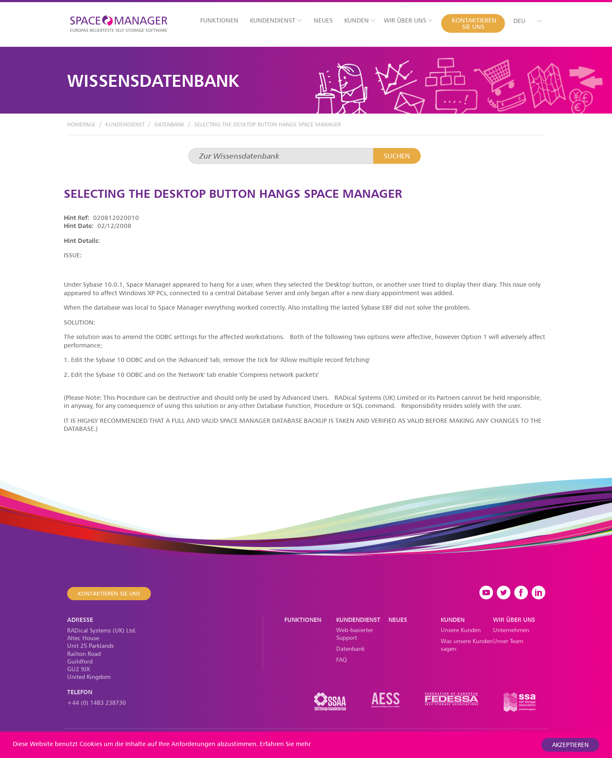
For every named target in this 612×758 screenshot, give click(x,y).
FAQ (341, 659)
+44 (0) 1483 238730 (96, 702)
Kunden (359, 20)
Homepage (81, 124)
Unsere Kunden (461, 629)
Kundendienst (276, 20)
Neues (323, 20)
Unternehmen (511, 629)
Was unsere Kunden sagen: (467, 644)
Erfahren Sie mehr (285, 744)
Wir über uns (408, 20)
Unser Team (508, 640)
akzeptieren (570, 744)
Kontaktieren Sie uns (474, 23)
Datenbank (169, 124)
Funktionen (219, 20)
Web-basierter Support (354, 633)
